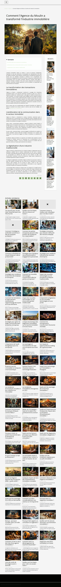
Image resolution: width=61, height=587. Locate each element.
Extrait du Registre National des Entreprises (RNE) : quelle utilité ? (12, 479)
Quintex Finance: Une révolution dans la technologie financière (29, 367)
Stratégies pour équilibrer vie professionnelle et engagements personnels (30, 255)
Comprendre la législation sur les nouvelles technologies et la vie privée (48, 300)
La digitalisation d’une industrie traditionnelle (16, 67)
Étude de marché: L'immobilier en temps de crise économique (13, 367)
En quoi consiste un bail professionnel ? (12, 456)
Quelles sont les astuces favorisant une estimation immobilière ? (48, 522)
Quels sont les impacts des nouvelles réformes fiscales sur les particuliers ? (50, 184)
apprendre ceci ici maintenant (15, 108)
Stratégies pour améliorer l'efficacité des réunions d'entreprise (48, 255)
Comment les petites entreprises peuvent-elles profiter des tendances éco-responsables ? (30, 233)
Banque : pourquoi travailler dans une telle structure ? (12, 522)
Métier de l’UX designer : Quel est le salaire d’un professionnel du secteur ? (30, 411)
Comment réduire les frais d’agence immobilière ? (48, 478)
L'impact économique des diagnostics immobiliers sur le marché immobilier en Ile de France (30, 324)
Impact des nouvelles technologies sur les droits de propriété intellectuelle (28, 300)
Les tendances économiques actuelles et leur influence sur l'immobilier (13, 389)
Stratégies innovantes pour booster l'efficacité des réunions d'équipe (47, 232)
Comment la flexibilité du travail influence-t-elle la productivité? (13, 255)
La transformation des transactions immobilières (17, 62)
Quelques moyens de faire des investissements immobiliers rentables (30, 479)
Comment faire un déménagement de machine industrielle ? (29, 543)
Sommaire (11, 59)
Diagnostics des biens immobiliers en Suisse (46, 542)
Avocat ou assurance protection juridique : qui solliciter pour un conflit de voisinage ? (50, 121)
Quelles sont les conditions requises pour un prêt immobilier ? (47, 457)
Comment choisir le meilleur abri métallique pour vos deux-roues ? (47, 212)
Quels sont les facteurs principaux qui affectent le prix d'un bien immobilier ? (29, 435)
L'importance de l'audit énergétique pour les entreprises (12, 345)
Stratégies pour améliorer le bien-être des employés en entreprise (13, 275)
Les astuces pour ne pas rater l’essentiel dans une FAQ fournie (50, 77)
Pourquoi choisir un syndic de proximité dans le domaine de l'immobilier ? (12, 435)
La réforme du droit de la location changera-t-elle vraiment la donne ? (50, 99)
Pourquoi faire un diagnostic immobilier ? (47, 499)
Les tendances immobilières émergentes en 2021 (30, 388)
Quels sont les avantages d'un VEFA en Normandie (12, 499)
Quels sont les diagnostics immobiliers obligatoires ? (48, 434)
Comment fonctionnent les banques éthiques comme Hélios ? (12, 410)
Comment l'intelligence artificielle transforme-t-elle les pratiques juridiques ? (12, 233)
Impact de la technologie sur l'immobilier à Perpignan (47, 367)
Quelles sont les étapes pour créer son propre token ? (29, 563)
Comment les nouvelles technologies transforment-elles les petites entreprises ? (29, 276)
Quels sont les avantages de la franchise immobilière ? (47, 388)
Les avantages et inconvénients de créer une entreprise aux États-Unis (30, 346)
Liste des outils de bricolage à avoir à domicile (10, 563)
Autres (10, 8)
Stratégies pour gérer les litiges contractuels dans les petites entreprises (12, 323)
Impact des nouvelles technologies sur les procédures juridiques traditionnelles (46, 276)
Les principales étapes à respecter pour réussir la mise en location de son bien (30, 458)
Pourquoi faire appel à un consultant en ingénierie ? (30, 521)
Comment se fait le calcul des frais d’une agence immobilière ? (13, 543)
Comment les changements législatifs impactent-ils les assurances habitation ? (50, 162)
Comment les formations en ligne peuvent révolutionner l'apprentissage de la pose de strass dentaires (13, 301)
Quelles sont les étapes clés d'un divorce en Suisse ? (50, 142)
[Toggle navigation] (6, 2)
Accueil (6, 8)
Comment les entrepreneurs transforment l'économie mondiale (47, 324)
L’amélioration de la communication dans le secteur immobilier (19, 64)
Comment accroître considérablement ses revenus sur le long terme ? (30, 501)
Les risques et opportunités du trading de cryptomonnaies (47, 345)
